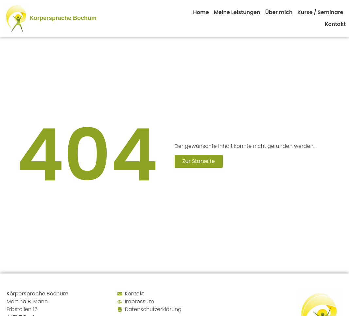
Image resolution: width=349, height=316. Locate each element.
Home (201, 12)
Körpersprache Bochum (62, 18)
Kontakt (335, 24)
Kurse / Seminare (320, 12)
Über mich (279, 12)
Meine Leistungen (237, 12)
